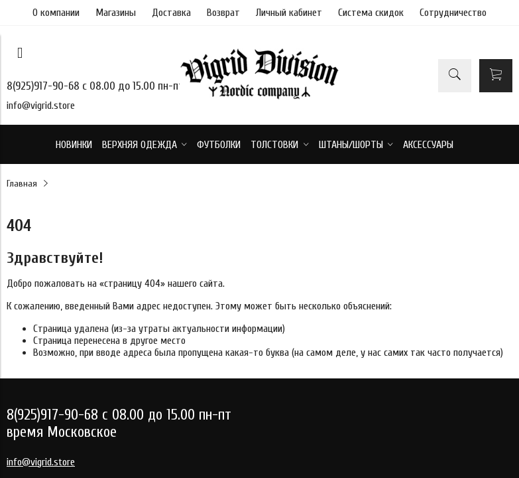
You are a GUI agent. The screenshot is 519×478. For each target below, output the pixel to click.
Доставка (171, 13)
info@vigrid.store (41, 106)
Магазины (115, 13)
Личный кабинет (289, 13)
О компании (56, 13)
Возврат (223, 13)
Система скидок (371, 13)
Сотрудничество (453, 13)
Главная (22, 183)
